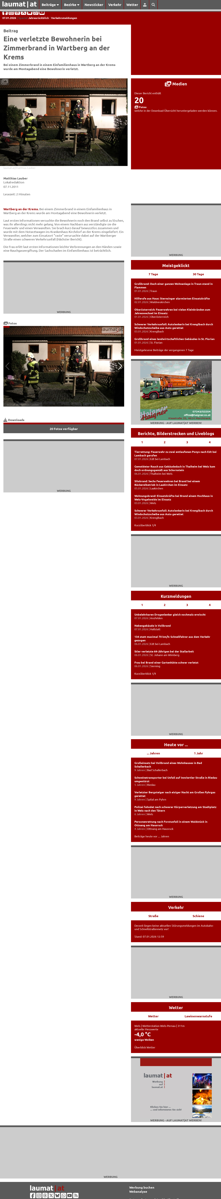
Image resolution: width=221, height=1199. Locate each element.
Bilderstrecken (171, 433)
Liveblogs (204, 433)
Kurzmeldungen (176, 596)
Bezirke (71, 4)
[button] (120, 366)
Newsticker (94, 4)
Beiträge (50, 4)
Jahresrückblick (38, 18)
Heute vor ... (176, 744)
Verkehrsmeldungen (64, 18)
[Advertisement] (63, 286)
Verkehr (114, 4)
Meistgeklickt (176, 265)
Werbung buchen (141, 1187)
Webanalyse (138, 1191)
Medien (176, 83)
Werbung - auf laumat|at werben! (176, 423)
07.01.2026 (9, 18)
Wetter (132, 4)
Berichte (146, 433)
